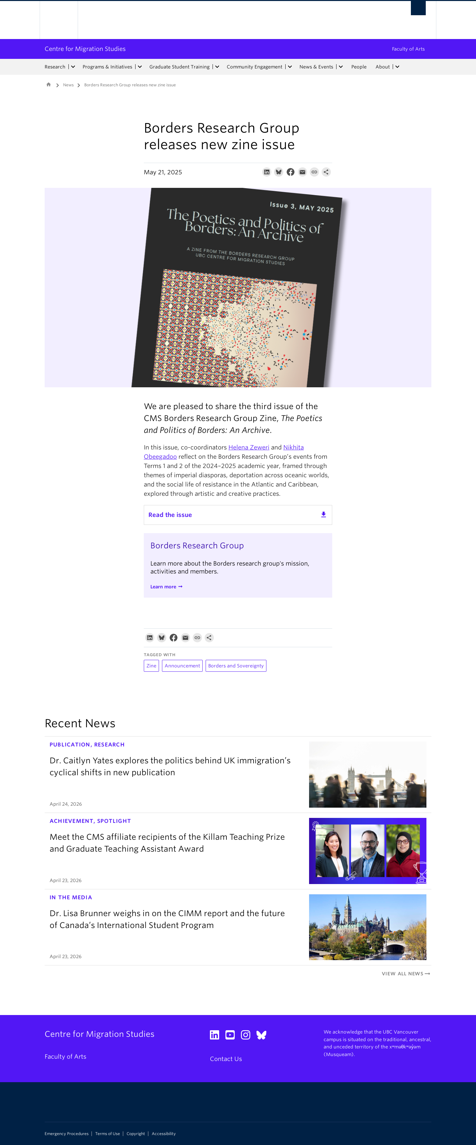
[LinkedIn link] (217, 1036)
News (68, 84)
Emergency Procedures (67, 1133)
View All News (406, 973)
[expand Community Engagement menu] (290, 66)
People (359, 66)
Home (49, 84)
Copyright (136, 1133)
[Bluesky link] (264, 1036)
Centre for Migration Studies (85, 48)
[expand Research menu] (73, 66)
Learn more (163, 586)
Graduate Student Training (179, 66)
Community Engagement (254, 66)
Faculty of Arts (408, 49)
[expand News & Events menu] (340, 66)
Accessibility (164, 1133)
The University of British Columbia (59, 20)
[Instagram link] (248, 1036)
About (383, 66)
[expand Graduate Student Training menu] (217, 66)
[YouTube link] (232, 1036)
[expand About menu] (397, 66)
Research (55, 66)
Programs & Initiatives (107, 66)
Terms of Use (107, 1133)
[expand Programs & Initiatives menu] (139, 66)
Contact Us (226, 1058)
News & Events (316, 66)
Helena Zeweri (248, 447)
